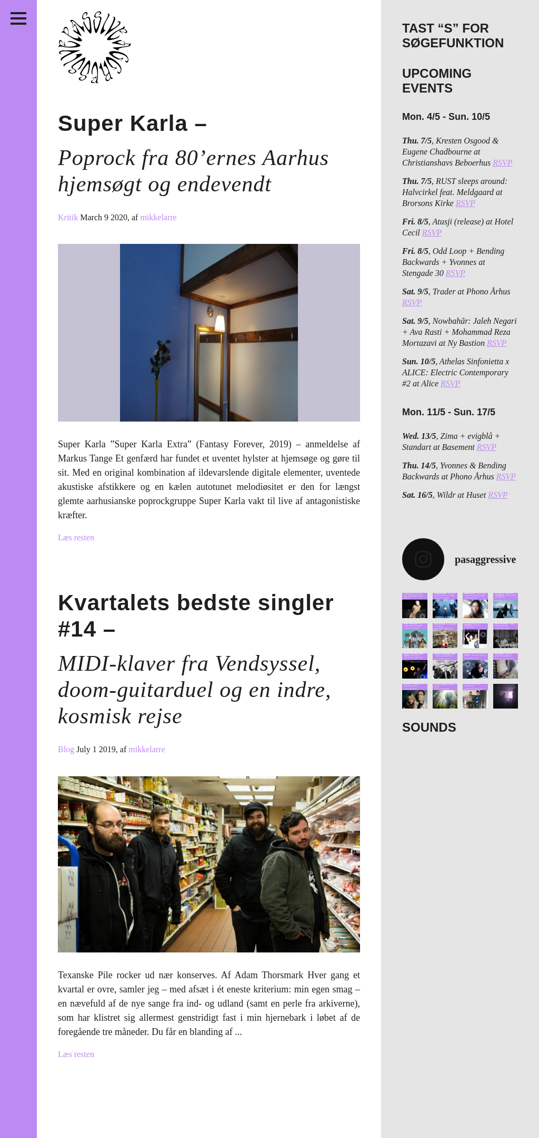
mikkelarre (158, 217)
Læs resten (76, 537)
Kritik (69, 217)
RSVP (502, 162)
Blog (67, 749)
